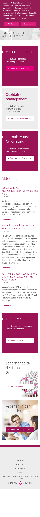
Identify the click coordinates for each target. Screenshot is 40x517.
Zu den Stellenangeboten (20, 430)
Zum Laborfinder (16, 386)
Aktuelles (9, 179)
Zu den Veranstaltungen (19, 68)
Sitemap (20, 473)
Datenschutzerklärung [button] (18, 18)
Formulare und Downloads (20, 158)
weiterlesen (7, 219)
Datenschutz (20, 464)
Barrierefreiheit (20, 469)
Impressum (20, 460)
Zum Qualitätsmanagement (21, 118)
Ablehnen (11, 24)
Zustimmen (28, 24)
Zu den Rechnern (16, 340)
